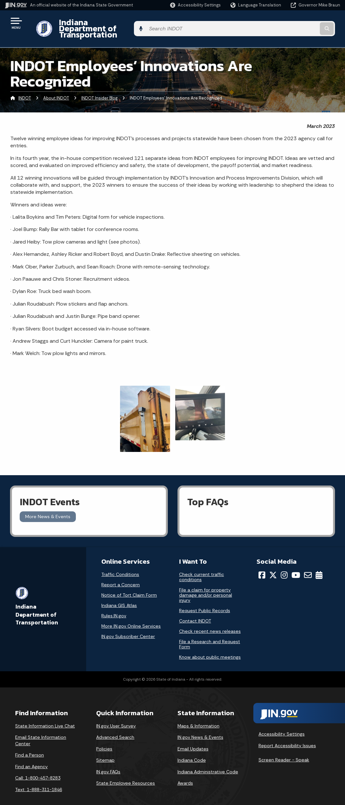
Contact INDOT (195, 609)
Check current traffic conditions (201, 565)
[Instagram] (284, 564)
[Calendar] (319, 564)
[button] (195, 5)
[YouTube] (295, 564)
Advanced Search (115, 726)
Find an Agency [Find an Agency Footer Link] (31, 755)
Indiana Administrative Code (208, 760)
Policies (104, 737)
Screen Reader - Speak (284, 748)
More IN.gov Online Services (131, 615)
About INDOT (56, 86)
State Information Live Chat (45, 714)
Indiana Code (192, 749)
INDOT (24, 86)
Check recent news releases (210, 620)
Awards (185, 772)
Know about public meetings (210, 646)
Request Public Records (204, 599)
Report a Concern (120, 573)
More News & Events (47, 505)
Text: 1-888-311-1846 (38, 778)
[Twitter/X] (273, 564)
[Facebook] (262, 564)
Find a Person (29, 744)
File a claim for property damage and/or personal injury (205, 584)
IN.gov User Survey (116, 714)
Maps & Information (198, 714)
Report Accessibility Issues (287, 734)
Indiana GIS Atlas (119, 594)
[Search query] (302, 23)
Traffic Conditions (120, 563)
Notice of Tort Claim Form (129, 584)
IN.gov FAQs (108, 760)
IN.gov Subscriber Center (128, 625)
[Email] (308, 564)
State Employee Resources (125, 772)
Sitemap (105, 749)
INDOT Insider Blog (99, 86)
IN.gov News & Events (200, 726)
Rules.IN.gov (113, 604)
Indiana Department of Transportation (126, 23)
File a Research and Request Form (209, 632)
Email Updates (193, 737)
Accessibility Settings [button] (282, 723)
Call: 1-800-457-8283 (37, 767)
